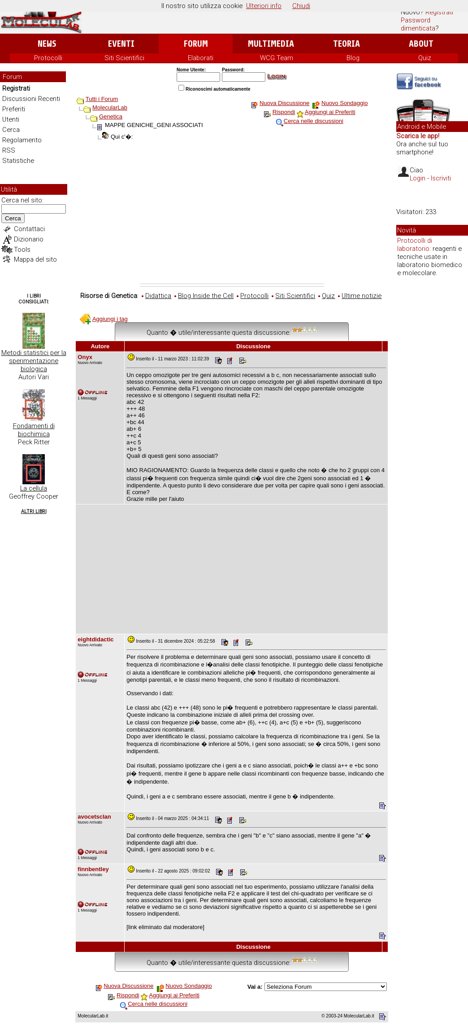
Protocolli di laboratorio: (414, 245)
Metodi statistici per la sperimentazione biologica (33, 361)
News (47, 44)
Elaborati (200, 58)
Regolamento (22, 140)
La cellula (33, 488)
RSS (8, 150)
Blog (353, 58)
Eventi (121, 44)
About (421, 44)
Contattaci (29, 229)
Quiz (424, 58)
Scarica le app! (417, 136)
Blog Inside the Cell (206, 296)
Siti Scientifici (124, 58)
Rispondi (284, 112)
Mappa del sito (35, 259)
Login (417, 178)
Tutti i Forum (102, 99)
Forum (195, 44)
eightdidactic (95, 639)
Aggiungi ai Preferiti (330, 112)
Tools (22, 250)
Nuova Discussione (284, 103)
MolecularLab (109, 107)
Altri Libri (34, 511)
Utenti (10, 119)
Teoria (346, 44)
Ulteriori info (264, 6)
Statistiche (18, 161)
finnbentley (93, 869)
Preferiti (13, 109)
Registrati (439, 12)
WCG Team (276, 58)
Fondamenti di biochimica (34, 430)
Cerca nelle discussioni (313, 121)
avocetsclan (94, 816)
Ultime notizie (361, 296)
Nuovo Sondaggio (344, 103)
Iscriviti (441, 178)
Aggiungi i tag (110, 319)
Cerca (11, 130)
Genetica (110, 116)
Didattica (158, 296)
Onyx (85, 357)
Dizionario (28, 239)
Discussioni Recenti (31, 99)
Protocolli (48, 58)
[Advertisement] (232, 216)
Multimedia (271, 44)
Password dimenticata (418, 24)
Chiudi (301, 6)
